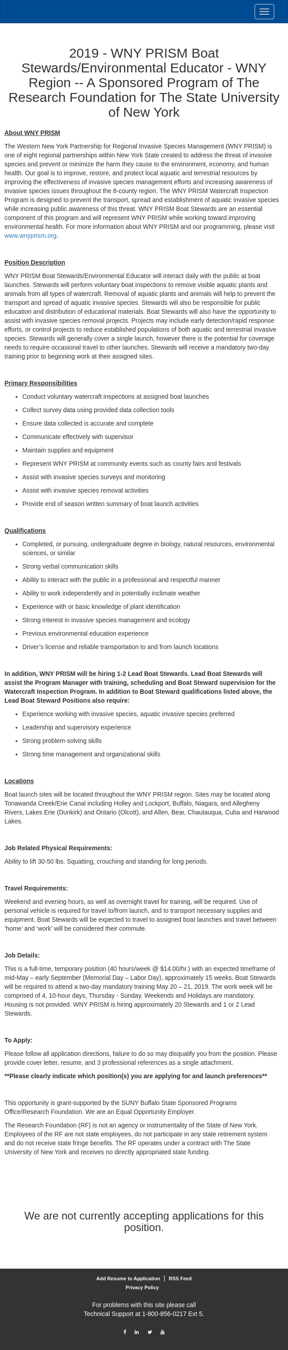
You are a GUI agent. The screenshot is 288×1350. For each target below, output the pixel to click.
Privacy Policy (142, 1287)
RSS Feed (180, 1278)
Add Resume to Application (128, 1278)
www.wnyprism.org (30, 235)
